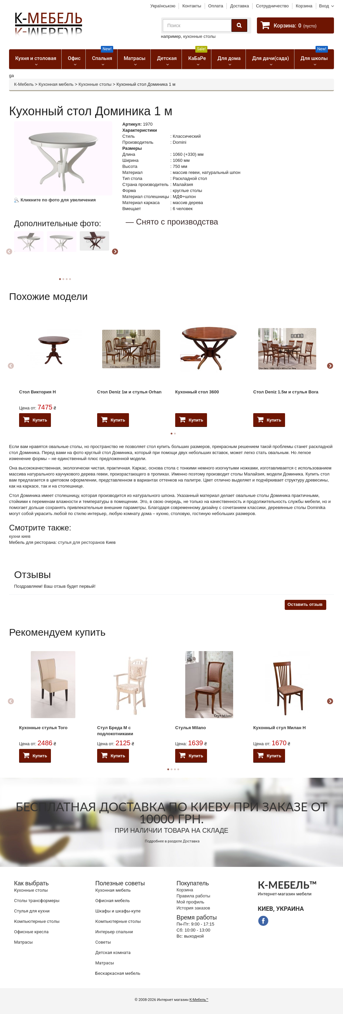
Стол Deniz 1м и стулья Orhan (129, 391)
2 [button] (175, 433)
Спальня (102, 55)
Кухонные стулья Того (43, 727)
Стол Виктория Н (37, 391)
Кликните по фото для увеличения (55, 199)
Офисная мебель (112, 900)
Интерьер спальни (114, 931)
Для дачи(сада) (270, 58)
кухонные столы (199, 36)
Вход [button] (324, 5)
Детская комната (113, 952)
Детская (167, 58)
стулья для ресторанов (81, 542)
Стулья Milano (190, 727)
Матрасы (134, 58)
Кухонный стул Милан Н (279, 727)
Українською (163, 5)
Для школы (314, 55)
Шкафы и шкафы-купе (118, 910)
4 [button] (70, 279)
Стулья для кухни (32, 910)
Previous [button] (9, 252)
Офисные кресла (31, 931)
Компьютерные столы (37, 921)
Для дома (229, 58)
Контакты (191, 5)
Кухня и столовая (35, 58)
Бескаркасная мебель (117, 973)
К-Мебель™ (199, 1000)
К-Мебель (23, 84)
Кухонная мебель (56, 84)
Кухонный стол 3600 (197, 391)
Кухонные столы (94, 84)
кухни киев (19, 536)
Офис (74, 58)
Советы (103, 942)
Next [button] (115, 252)
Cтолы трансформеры (37, 900)
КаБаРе (197, 55)
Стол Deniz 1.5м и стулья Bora (285, 391)
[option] (29, 250)
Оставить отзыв (304, 604)
